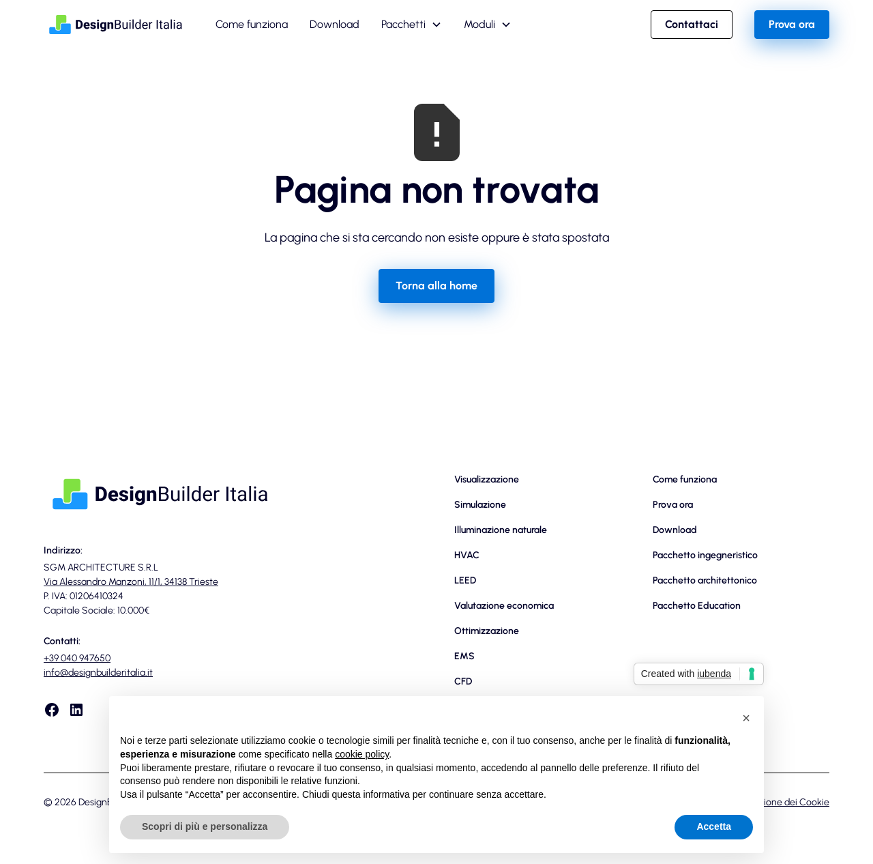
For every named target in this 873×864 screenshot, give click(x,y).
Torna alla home (436, 285)
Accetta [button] (713, 826)
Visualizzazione (486, 479)
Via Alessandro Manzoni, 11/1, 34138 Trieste (131, 582)
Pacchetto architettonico (705, 580)
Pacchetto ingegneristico (705, 555)
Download (334, 24)
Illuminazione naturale (500, 530)
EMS (464, 656)
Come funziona (252, 24)
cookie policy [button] (362, 754)
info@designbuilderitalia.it (98, 672)
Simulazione (480, 504)
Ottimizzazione (486, 631)
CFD (463, 681)
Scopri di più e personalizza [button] (204, 826)
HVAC (466, 555)
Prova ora (792, 24)
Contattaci (691, 24)
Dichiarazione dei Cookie (776, 802)
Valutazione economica (504, 605)
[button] (411, 24)
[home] (116, 24)
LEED (465, 580)
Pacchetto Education (697, 605)
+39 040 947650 (77, 658)
